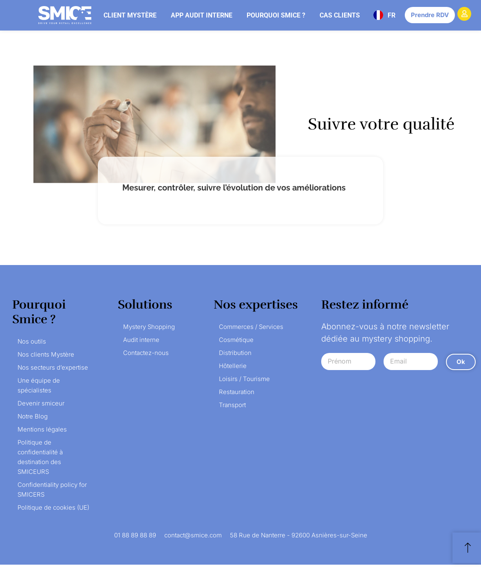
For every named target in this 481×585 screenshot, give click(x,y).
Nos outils (32, 341)
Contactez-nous (146, 353)
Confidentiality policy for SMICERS (52, 489)
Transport (232, 405)
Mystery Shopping (149, 327)
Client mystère (130, 15)
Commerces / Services (251, 327)
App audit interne (201, 15)
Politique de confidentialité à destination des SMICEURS (40, 456)
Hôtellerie (233, 366)
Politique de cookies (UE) (53, 507)
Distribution (235, 353)
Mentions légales (42, 429)
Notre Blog (33, 416)
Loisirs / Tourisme (244, 379)
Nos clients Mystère (46, 354)
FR (391, 15)
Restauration (236, 392)
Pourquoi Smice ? (276, 15)
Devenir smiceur (41, 403)
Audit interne (141, 340)
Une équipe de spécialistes (39, 385)
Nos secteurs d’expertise (53, 367)
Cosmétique (236, 340)
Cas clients (340, 15)
